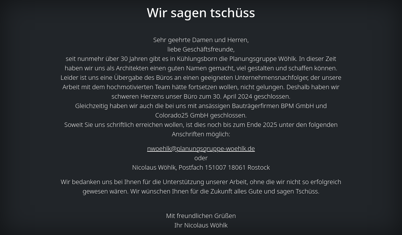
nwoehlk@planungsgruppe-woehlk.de (201, 148)
